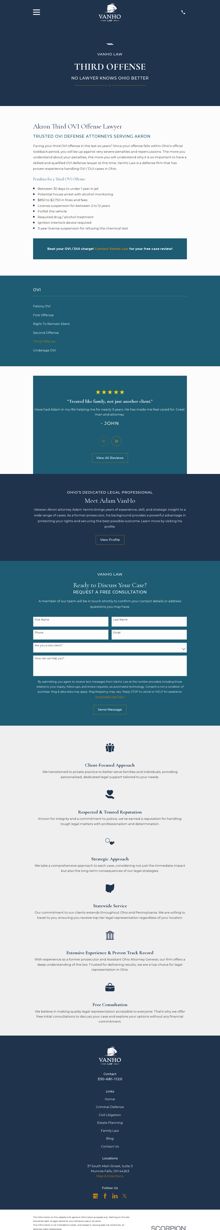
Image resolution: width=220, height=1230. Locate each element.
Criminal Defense (110, 1107)
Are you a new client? (49, 645)
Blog (110, 1138)
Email (116, 632)
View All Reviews (110, 458)
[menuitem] (110, 306)
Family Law (110, 1131)
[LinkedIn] (115, 1196)
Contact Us (110, 1146)
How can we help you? (49, 658)
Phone (39, 632)
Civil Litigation (110, 1115)
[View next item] (116, 441)
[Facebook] (105, 1196)
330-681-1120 (110, 1079)
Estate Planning (110, 1123)
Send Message (110, 710)
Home (110, 1099)
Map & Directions (110, 1176)
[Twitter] (124, 1196)
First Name (42, 619)
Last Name (120, 619)
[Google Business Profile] (95, 1196)
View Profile (110, 540)
